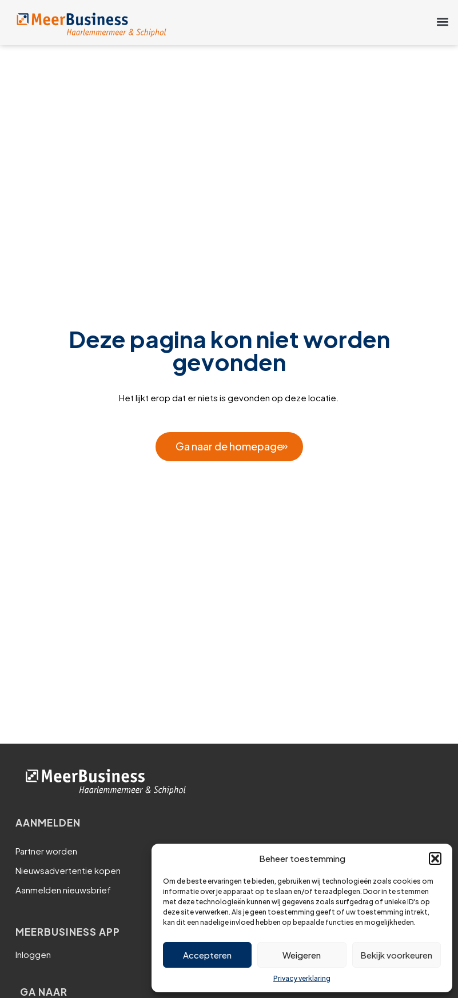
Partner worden (46, 850)
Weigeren (301, 954)
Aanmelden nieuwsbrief (63, 889)
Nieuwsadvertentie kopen (68, 870)
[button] (435, 858)
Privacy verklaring (301, 978)
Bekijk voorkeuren (396, 954)
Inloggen (33, 954)
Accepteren (207, 954)
